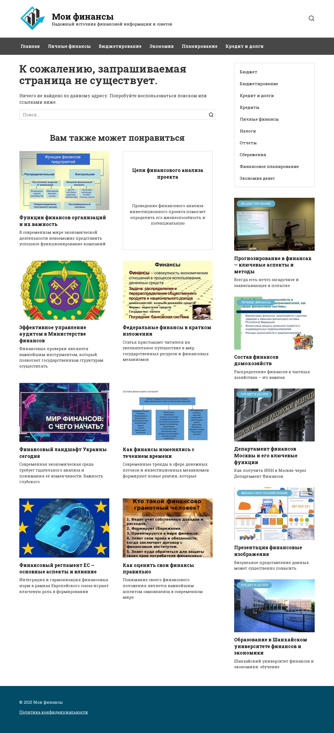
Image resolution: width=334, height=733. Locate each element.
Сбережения (253, 154)
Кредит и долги (245, 46)
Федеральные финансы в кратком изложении (167, 330)
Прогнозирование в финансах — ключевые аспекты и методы (273, 264)
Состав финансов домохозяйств (256, 360)
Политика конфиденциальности (53, 712)
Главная (30, 46)
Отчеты (248, 142)
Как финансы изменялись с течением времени (158, 452)
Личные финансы (69, 46)
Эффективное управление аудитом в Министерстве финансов (52, 334)
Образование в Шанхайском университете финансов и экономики (270, 646)
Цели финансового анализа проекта (167, 173)
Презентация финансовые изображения (268, 550)
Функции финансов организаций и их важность (62, 220)
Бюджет (248, 71)
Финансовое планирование (269, 166)
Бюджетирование (120, 46)
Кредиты (250, 107)
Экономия (162, 46)
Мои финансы (83, 16)
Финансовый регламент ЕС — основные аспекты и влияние (58, 568)
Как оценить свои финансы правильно (158, 568)
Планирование (199, 46)
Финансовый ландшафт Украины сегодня (63, 452)
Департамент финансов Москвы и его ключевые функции (265, 455)
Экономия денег (257, 178)
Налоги (248, 131)
